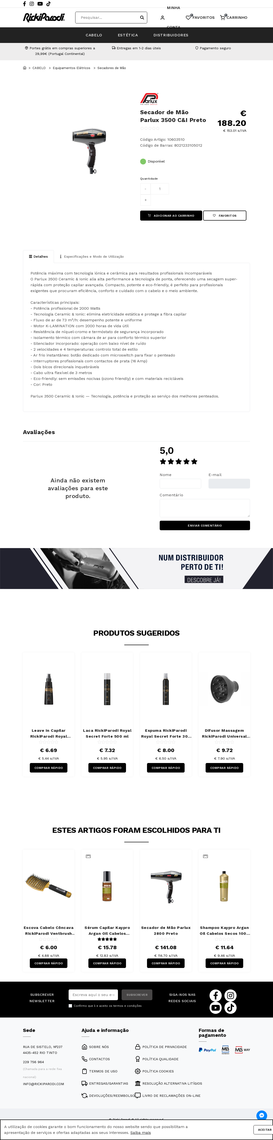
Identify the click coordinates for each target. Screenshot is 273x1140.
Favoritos (225, 215)
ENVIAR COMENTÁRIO (205, 526)
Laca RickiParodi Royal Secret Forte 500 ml (107, 734)
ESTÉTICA (127, 35)
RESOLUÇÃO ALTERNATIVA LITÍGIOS (168, 1084)
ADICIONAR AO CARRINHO (171, 215)
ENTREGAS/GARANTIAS (105, 1084)
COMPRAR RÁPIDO (48, 768)
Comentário (171, 495)
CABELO (92, 35)
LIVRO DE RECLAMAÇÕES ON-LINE (167, 1096)
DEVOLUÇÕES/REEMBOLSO (108, 1096)
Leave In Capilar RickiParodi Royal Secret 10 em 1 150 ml (49, 734)
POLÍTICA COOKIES (154, 1072)
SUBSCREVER (136, 996)
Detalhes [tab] (38, 257)
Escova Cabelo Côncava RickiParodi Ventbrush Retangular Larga (49, 931)
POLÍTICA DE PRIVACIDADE (161, 1048)
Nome (166, 475)
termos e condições (127, 1007)
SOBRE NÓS (95, 1048)
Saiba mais (140, 1132)
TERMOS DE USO (99, 1072)
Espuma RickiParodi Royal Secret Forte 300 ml (166, 734)
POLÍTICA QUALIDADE (156, 1060)
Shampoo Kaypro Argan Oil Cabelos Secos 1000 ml (224, 931)
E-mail (215, 475)
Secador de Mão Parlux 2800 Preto (166, 931)
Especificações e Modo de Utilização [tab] (93, 257)
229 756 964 (33, 1063)
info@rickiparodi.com (43, 1085)
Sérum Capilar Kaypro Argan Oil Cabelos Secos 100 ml (107, 931)
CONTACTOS (96, 1060)
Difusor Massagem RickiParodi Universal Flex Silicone (224, 734)
